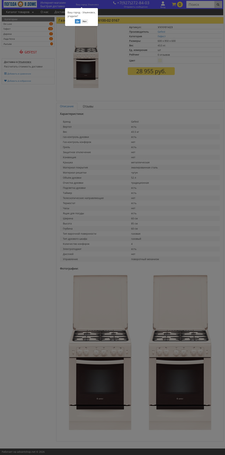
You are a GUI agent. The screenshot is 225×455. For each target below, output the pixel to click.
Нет (85, 21)
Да (77, 21)
